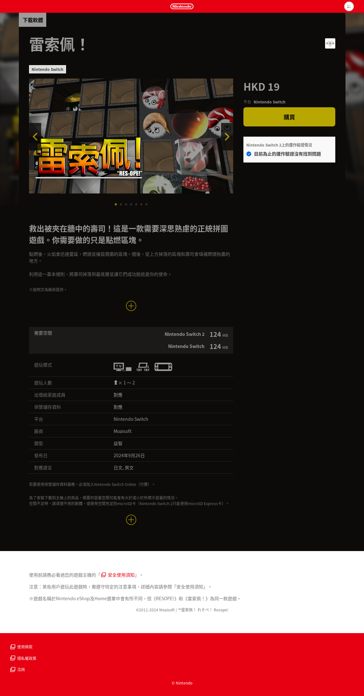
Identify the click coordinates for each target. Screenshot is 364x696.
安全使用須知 (118, 574)
